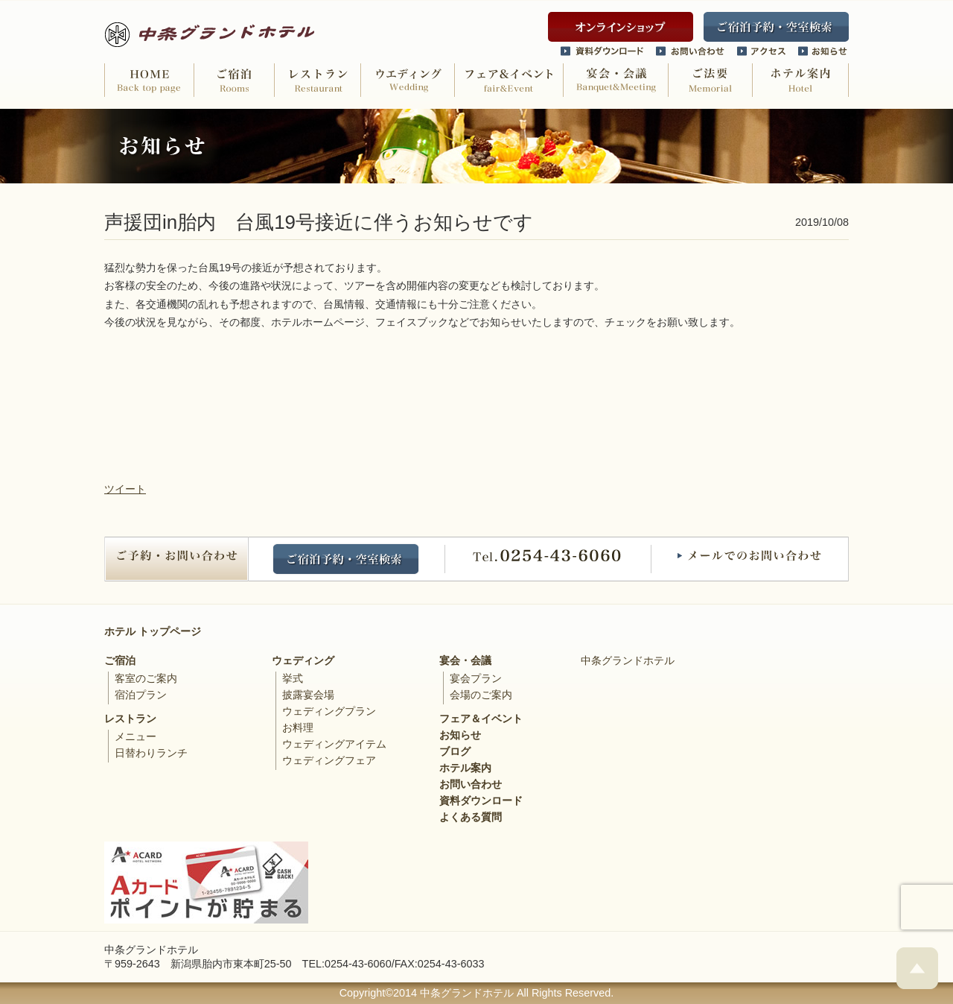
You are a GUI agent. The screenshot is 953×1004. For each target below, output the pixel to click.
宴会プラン (476, 678)
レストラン (130, 718)
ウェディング (303, 660)
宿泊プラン (141, 695)
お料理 (297, 727)
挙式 (292, 678)
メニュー (135, 736)
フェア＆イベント (481, 718)
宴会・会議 (465, 660)
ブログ (455, 751)
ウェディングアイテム (334, 744)
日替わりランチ (151, 753)
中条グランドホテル (628, 660)
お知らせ (460, 735)
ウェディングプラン (329, 711)
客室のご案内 (146, 678)
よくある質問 (470, 817)
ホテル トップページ (152, 631)
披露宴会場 (308, 695)
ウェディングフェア (329, 760)
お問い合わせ (470, 784)
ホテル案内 (465, 768)
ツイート (125, 489)
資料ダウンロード (481, 800)
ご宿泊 (120, 660)
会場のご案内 (481, 695)
